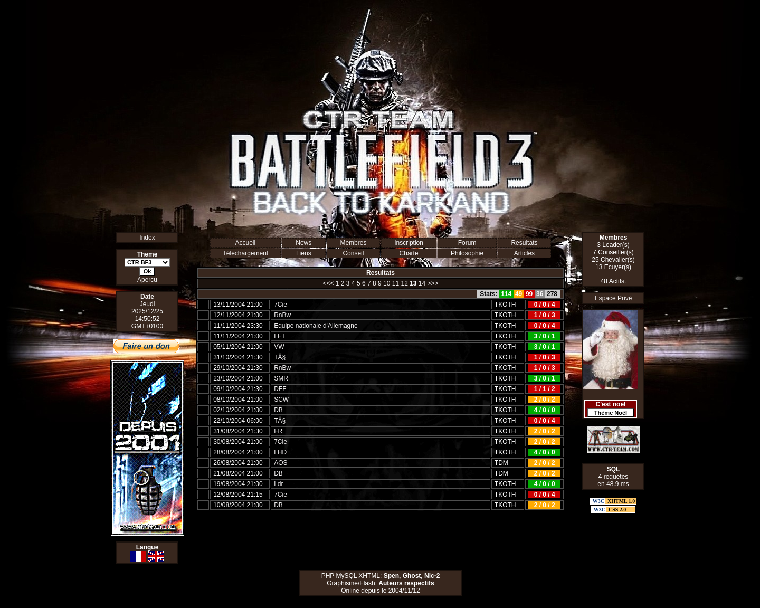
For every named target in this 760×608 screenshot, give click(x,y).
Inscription (408, 242)
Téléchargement (245, 253)
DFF (280, 389)
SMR (281, 378)
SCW (281, 399)
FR (278, 431)
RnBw (282, 315)
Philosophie (467, 253)
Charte (409, 253)
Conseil (353, 253)
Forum (467, 242)
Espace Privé (613, 298)
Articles (524, 253)
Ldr (278, 484)
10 (386, 283)
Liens (303, 253)
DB (278, 410)
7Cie (280, 304)
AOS (280, 463)
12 (404, 283)
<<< (328, 283)
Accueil (245, 242)
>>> (433, 283)
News (303, 242)
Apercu (147, 279)
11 (395, 283)
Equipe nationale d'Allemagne (315, 325)
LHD (280, 452)
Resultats (524, 242)
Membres (353, 242)
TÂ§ (280, 357)
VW (279, 346)
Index (147, 237)
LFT (279, 336)
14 (422, 283)
